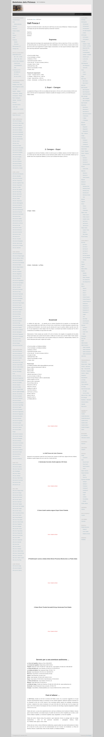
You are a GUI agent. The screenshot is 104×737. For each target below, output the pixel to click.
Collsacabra (85, 210)
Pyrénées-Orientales (85, 479)
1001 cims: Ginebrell (17, 548)
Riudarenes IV (86, 310)
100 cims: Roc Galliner (17, 189)
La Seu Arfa (85, 58)
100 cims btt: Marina (17, 400)
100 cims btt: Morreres (17, 207)
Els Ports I (85, 244)
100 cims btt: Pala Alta (17, 211)
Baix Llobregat (84, 96)
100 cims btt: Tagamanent (18, 411)
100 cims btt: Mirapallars (18, 241)
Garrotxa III (85, 162)
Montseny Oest (86, 186)
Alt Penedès (83, 35)
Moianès (83, 179)
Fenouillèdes (85, 499)
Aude (82, 459)
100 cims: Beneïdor (17, 247)
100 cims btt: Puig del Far (18, 378)
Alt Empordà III (86, 28)
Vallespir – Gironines (17, 100)
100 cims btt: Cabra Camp (18, 123)
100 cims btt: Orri (16, 236)
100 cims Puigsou (16, 343)
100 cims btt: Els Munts (17, 416)
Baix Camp (83, 78)
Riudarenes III (86, 307)
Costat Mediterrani (18, 65)
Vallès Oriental (84, 342)
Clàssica (14, 35)
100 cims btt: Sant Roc (17, 296)
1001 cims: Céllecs (16, 473)
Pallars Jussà (84, 212)
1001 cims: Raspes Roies (18, 490)
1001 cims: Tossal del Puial (18, 553)
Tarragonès (83, 336)
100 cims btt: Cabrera (17, 427)
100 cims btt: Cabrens (17, 570)
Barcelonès (83, 105)
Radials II (85, 529)
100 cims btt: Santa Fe (17, 205)
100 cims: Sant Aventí (17, 194)
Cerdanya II (85, 142)
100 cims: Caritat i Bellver (18, 367)
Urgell (82, 340)
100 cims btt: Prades (17, 145)
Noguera (83, 201)
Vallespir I (85, 481)
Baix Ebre (83, 85)
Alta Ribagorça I (86, 65)
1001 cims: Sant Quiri (17, 501)
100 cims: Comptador (17, 271)
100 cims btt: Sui (16, 456)
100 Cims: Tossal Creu (17, 180)
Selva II (82, 286)
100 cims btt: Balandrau (17, 325)
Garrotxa (83, 155)
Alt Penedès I (85, 37)
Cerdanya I (85, 140)
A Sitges (84, 118)
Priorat (82, 262)
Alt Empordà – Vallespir (17, 93)
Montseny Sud (86, 190)
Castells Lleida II (84, 425)
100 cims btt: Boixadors (17, 409)
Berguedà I (85, 126)
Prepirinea (15, 39)
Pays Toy (85, 477)
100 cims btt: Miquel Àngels (18, 255)
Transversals (84, 362)
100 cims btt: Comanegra (18, 336)
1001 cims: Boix (16, 544)
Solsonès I (85, 327)
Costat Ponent (17, 63)
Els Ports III (85, 248)
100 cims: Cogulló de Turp (18, 182)
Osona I (84, 206)
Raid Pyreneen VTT (17, 46)
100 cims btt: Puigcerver (18, 127)
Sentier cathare (84, 503)
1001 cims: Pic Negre (17, 492)
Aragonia (83, 449)
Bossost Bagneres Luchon (18, 86)
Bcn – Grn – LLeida (18, 56)
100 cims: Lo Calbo (17, 187)
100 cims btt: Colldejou (17, 129)
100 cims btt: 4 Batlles (17, 218)
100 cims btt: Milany (17, 314)
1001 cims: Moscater (17, 542)
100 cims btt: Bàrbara (17, 161)
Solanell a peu (86, 56)
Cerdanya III (85, 144)
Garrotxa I (85, 157)
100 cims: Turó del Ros (17, 393)
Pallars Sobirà (84, 227)
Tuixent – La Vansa (87, 45)
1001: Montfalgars (16, 471)
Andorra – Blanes (85, 373)
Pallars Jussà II (86, 216)
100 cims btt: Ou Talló (17, 276)
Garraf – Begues (84, 151)
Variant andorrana (17, 24)
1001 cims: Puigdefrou (17, 524)
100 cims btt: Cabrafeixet (18, 132)
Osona (82, 203)
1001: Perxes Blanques (17, 517)
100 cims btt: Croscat (17, 305)
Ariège (82, 455)
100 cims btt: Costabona (18, 329)
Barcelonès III (86, 111)
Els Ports (83, 242)
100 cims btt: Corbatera (17, 152)
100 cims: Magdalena (17, 273)
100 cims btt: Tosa (16, 316)
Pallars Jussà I (86, 214)
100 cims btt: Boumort (17, 229)
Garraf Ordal (84, 148)
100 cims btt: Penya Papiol (18, 380)
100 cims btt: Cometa (17, 227)
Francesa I (15, 26)
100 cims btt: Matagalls (17, 438)
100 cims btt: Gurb (16, 360)
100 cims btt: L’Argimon (17, 309)
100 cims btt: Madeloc (17, 568)
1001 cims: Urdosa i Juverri (18, 557)
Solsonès (83, 325)
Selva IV (84, 290)
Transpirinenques (16, 19)
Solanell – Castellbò (87, 54)
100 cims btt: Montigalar (18, 298)
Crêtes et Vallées (16, 30)
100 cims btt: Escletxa (17, 445)
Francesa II (15, 28)
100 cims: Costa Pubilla (17, 364)
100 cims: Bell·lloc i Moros (18, 258)
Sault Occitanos (86, 466)
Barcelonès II (85, 109)
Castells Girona (84, 420)
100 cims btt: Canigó (17, 565)
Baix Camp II (85, 83)
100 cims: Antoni (16, 141)
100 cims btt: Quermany (18, 260)
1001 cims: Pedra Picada (18, 521)
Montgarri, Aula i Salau (17, 84)
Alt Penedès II (86, 39)
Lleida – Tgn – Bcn (18, 58)
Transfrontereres (16, 82)
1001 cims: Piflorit (16, 537)
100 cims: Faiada (16, 198)
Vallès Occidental (86, 347)
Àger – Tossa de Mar (85, 368)
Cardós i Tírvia (86, 230)
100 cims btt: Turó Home (18, 480)
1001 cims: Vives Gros (17, 469)
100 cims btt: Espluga (17, 120)
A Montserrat (85, 115)
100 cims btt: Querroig (17, 307)
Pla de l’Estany (84, 236)
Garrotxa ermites (86, 164)
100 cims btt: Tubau (17, 291)
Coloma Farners (86, 297)
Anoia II (84, 74)
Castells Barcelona (85, 416)
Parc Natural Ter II (86, 281)
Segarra (83, 264)
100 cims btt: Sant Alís (17, 232)
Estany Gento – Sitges (86, 364)
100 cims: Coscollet (17, 238)
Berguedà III (85, 131)
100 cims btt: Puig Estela (18, 293)
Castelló (83, 515)
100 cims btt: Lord (16, 484)
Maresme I (85, 173)
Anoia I (84, 72)
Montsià (83, 199)
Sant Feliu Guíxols (86, 94)
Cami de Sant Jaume (85, 388)
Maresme (83, 170)
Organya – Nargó (86, 43)
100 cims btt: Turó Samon (18, 442)
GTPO (14, 37)
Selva (82, 284)
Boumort (83, 122)
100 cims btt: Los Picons (18, 223)
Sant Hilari (85, 318)
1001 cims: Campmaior (17, 539)
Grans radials (85, 531)
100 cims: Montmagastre (18, 203)
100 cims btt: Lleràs (17, 234)
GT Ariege (83, 386)
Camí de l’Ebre (86, 393)
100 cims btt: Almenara (17, 178)
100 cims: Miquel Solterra (18, 267)
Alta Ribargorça (84, 63)
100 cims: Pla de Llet (17, 196)
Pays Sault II (85, 464)
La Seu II (85, 61)
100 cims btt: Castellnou (18, 449)
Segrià (82, 266)
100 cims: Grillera (16, 269)
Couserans (85, 457)
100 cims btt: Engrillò (17, 156)
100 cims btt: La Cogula (17, 167)
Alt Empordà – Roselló (17, 95)
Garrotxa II (85, 159)
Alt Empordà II (86, 26)
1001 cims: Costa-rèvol (17, 555)
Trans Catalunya (84, 384)
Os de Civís (85, 50)
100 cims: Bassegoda (17, 332)
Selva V (84, 292)
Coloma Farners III (87, 301)
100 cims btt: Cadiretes (17, 318)
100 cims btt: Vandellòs (17, 150)
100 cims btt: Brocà (17, 454)
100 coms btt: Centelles (17, 436)
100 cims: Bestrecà (17, 278)
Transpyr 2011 (16, 48)
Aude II (84, 468)
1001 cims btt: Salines (17, 499)
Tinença (84, 259)
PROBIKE (83, 539)
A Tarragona (85, 120)
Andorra (83, 509)
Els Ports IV (85, 251)
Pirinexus (14, 102)
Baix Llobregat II (86, 100)
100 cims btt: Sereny (17, 447)
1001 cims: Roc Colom (17, 497)
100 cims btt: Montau (17, 440)
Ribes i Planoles (86, 277)
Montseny (83, 184)
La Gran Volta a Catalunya (18, 61)
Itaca (14, 33)
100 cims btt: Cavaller (17, 165)
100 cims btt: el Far (17, 338)
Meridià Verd (84, 382)
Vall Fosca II (85, 223)
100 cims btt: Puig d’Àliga (18, 404)
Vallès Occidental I (87, 349)
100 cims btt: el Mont (17, 340)
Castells (83, 413)
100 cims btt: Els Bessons (18, 173)
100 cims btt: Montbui (17, 464)
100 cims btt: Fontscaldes (18, 147)
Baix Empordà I (86, 89)
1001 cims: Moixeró (17, 546)
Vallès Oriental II (84, 345)
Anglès (84, 314)
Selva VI (84, 294)
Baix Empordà (84, 87)
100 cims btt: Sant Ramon (18, 402)
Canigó (82, 135)
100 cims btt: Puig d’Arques (18, 302)
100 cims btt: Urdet (16, 482)
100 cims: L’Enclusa (17, 375)
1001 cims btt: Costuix (17, 528)
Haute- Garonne (84, 470)
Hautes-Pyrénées (85, 473)
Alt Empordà (84, 22)
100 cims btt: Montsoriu (17, 253)
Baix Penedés (84, 102)
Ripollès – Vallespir (17, 91)
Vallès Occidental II (87, 351)
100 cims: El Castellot (17, 382)
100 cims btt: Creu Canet (18, 362)
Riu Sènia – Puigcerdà (86, 370)
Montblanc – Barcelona (86, 399)
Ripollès (83, 271)
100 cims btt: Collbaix (17, 369)
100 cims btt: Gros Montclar (18, 262)
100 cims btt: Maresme (17, 351)
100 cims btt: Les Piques (18, 245)
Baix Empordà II (86, 91)
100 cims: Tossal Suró (17, 200)
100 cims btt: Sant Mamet (18, 214)
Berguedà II (85, 129)
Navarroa (83, 443)
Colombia (83, 521)
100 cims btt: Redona (17, 163)
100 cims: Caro (16, 143)
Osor (84, 316)
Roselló (84, 501)
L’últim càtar (15, 106)
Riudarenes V (86, 312)
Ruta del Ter (83, 406)
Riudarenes (85, 303)
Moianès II (83, 181)
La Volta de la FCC (16, 69)
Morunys (84, 329)
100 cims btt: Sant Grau (17, 345)
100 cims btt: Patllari (17, 264)
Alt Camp (83, 19)
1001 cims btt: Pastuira (17, 495)
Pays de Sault (86, 462)
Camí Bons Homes (16, 104)
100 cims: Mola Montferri (18, 138)
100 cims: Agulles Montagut (18, 391)
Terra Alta (83, 338)
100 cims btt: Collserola (17, 398)
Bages (82, 76)
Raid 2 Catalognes (16, 97)
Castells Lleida (84, 422)
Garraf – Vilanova (85, 153)
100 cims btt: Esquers (17, 320)
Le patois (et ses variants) (18, 109)
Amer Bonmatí (86, 320)
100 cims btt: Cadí (16, 225)
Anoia (82, 69)
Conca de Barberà (85, 146)
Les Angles (15, 89)
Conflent (84, 496)
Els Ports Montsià (86, 257)
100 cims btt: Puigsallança (18, 280)
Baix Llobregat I (86, 98)
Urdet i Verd (85, 331)
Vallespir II (85, 483)
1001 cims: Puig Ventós (17, 530)
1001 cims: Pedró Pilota (17, 477)
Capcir (84, 494)
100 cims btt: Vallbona (17, 125)
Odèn (84, 334)
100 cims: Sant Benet (17, 285)
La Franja (83, 379)
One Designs (88, 735)
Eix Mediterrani (17, 72)
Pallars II (85, 232)
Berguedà (83, 124)
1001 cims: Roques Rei (17, 533)
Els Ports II (85, 246)
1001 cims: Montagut (17, 526)
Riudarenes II (85, 305)
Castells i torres (86, 219)
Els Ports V (85, 253)
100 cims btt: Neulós (17, 311)
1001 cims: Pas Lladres (17, 519)
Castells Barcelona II (85, 418)
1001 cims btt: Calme (17, 515)
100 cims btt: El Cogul (17, 451)
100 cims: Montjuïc (16, 475)
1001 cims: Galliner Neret (18, 551)
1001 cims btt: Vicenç (17, 510)
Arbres (82, 429)
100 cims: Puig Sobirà (17, 185)
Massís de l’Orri (86, 48)
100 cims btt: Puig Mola (17, 420)
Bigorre (84, 475)
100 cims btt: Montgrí (17, 300)
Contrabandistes (86, 52)
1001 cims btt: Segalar (17, 504)
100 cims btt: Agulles (17, 422)
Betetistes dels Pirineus (24, 2)
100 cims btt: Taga (16, 323)
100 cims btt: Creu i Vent (18, 425)
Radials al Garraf (86, 533)
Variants (15, 42)
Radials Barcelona (85, 527)
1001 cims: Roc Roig (17, 559)
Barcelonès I (85, 107)
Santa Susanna (86, 177)
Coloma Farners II (86, 299)
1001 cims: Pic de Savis (18, 535)
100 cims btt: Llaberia (17, 466)
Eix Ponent (16, 74)
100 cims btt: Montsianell (18, 134)
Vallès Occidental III (87, 353)
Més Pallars (85, 234)
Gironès (83, 166)
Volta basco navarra (85, 437)
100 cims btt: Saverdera (17, 289)
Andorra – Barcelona (85, 366)
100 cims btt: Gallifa (17, 387)
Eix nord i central (17, 76)
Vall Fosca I (85, 221)
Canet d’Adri (85, 168)
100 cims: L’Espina (16, 159)
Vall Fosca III (85, 225)
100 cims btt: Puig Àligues (18, 282)
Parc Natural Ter (86, 279)
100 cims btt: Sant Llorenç (18, 355)
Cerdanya (83, 137)
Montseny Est (86, 192)
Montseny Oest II (86, 188)
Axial (14, 22)
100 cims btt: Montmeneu (18, 209)
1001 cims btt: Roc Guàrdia (18, 506)
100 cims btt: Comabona (18, 434)
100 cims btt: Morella (17, 418)
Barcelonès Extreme (87, 113)
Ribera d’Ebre (84, 268)
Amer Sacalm (85, 323)
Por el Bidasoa (84, 435)
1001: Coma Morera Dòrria (18, 512)
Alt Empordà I (86, 24)
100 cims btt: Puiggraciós (18, 413)
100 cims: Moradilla (17, 176)
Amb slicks (16, 44)
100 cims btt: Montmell (17, 136)
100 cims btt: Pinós (17, 216)
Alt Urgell (83, 41)
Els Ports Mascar (86, 255)
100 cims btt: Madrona (17, 458)
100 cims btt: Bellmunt (17, 353)
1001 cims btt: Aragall (17, 508)
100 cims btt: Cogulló (17, 407)
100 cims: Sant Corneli (17, 243)
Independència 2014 (17, 54)
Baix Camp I (85, 80)
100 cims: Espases (16, 384)
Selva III (84, 288)
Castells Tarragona (85, 427)
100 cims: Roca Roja (17, 191)
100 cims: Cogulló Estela (18, 389)
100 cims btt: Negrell (17, 154)
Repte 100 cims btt (16, 115)
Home (34, 19)
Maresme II (85, 175)
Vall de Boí (85, 67)
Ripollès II (85, 275)
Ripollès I (85, 273)
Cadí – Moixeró (84, 133)
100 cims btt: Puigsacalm (18, 334)
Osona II (84, 208)
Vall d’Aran (83, 356)
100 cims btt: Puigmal (17, 327)
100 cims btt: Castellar (17, 358)
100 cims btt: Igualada (17, 396)
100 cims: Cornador (17, 287)
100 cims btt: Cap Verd (17, 220)
